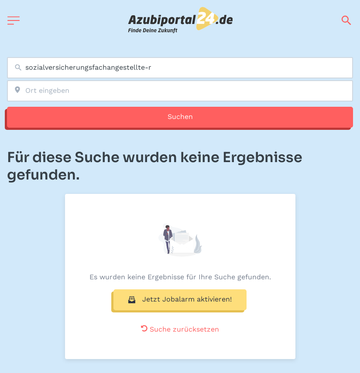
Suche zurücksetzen (180, 329)
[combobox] (180, 67)
